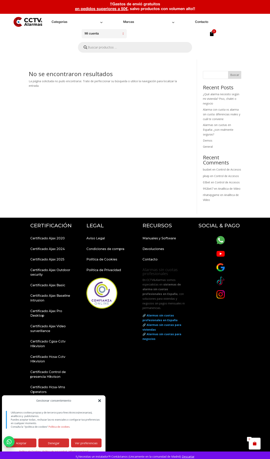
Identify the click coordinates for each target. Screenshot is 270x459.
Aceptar (21, 443)
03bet (206, 182)
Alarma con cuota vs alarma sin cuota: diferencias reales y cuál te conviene (221, 114)
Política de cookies (59, 426)
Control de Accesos (228, 169)
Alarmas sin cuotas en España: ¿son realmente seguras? (218, 129)
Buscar (234, 75)
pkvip (206, 176)
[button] (100, 401)
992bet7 (208, 188)
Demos (207, 140)
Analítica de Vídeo (229, 188)
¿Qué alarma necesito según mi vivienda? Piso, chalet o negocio (221, 98)
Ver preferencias (86, 443)
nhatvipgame (211, 195)
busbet (207, 169)
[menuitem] (77, 22)
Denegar (54, 443)
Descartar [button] (188, 456)
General (208, 146)
